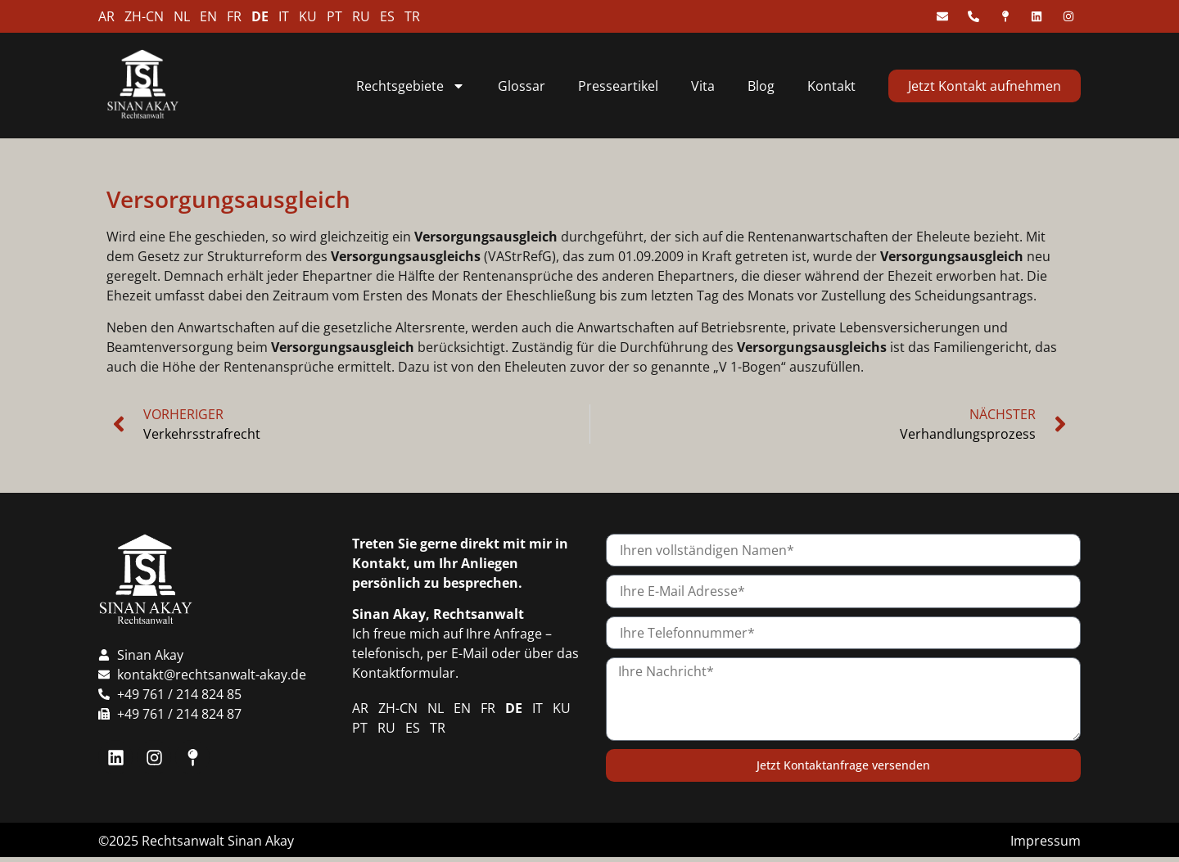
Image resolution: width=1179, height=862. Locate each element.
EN (208, 16)
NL (182, 16)
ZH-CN (144, 16)
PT (334, 16)
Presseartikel (618, 86)
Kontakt (831, 86)
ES (387, 16)
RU (361, 16)
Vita (703, 86)
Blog (761, 86)
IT (283, 16)
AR (106, 16)
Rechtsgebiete (410, 86)
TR (412, 16)
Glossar (521, 86)
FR (234, 16)
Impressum (1045, 841)
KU (308, 16)
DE (260, 16)
